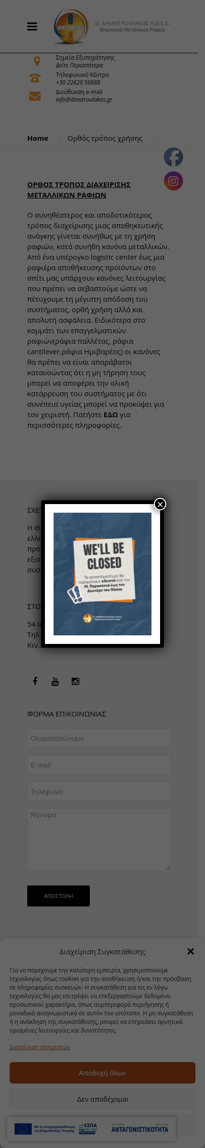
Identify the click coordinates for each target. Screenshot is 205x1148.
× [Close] (160, 504)
